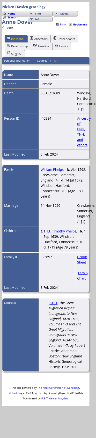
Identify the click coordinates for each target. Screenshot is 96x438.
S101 (53, 302)
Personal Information (17, 60)
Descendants (64, 38)
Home (11, 13)
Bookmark (80, 24)
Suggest (14, 53)
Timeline (41, 45)
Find (38, 13)
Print (63, 24)
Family (61, 45)
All (55, 60)
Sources (42, 60)
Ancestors (39, 38)
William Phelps (52, 169)
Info (37, 19)
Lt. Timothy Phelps (61, 231)
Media (64, 13)
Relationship (17, 45)
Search (11, 17)
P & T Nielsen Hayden (54, 398)
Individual (15, 38)
